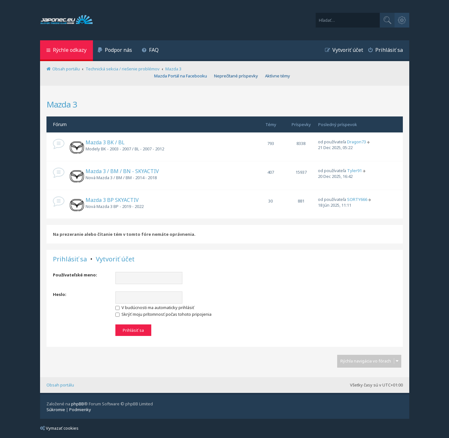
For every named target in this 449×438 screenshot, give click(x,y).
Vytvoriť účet (115, 259)
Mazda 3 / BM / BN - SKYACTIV (122, 171)
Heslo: (59, 294)
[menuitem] (115, 50)
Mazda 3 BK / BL (105, 142)
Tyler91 (354, 170)
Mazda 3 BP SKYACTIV (112, 199)
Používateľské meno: (75, 275)
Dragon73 (356, 142)
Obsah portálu (60, 385)
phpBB (77, 404)
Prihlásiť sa (70, 259)
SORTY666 (357, 199)
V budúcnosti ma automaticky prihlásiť (154, 307)
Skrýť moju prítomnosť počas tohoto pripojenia (163, 314)
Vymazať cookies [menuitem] (59, 428)
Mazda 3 (61, 104)
